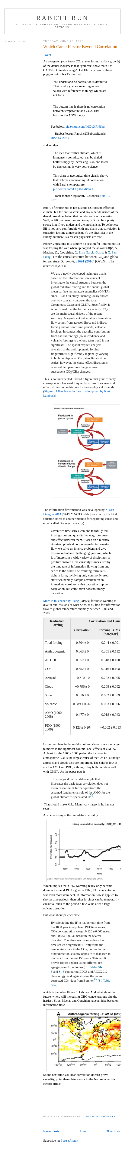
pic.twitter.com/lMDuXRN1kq (85, 126)
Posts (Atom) (69, 1140)
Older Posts (113, 1131)
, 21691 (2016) (84, 261)
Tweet (47, 54)
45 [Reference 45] (95, 979)
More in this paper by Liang (61, 600)
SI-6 (61, 971)
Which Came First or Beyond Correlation (80, 46)
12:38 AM (87, 1116)
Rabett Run (62, 17)
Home (82, 1131)
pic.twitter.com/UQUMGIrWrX (73, 189)
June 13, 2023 (60, 138)
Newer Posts (51, 1131)
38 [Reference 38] (91, 795)
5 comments (105, 1116)
